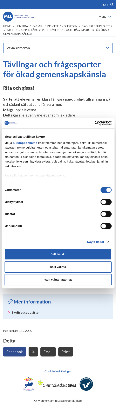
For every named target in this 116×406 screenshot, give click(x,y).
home (7, 26)
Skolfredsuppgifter (97, 26)
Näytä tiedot (95, 241)
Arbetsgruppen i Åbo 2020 (26, 29)
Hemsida (22, 26)
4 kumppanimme (25, 142)
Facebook (14, 351)
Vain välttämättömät (58, 279)
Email (48, 351)
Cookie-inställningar (58, 371)
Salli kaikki (58, 254)
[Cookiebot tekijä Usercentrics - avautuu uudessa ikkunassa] (95, 123)
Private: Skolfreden (62, 26)
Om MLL (37, 26)
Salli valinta (58, 267)
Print (65, 351)
